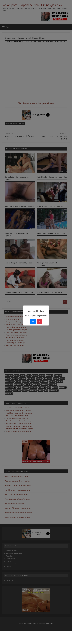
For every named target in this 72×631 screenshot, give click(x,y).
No (39, 321)
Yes (33, 321)
